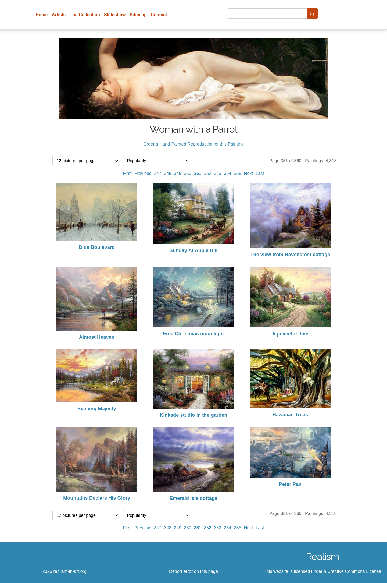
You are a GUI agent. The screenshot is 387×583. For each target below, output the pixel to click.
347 (157, 173)
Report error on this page (193, 571)
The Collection (85, 14)
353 (217, 173)
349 (177, 173)
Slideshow (115, 14)
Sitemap (138, 14)
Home (42, 14)
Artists (59, 14)
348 (167, 173)
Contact (159, 14)
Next (248, 173)
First (127, 173)
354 (227, 173)
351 (197, 173)
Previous (143, 173)
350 (187, 173)
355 (237, 173)
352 (207, 173)
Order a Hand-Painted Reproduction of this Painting (193, 144)
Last (260, 173)
